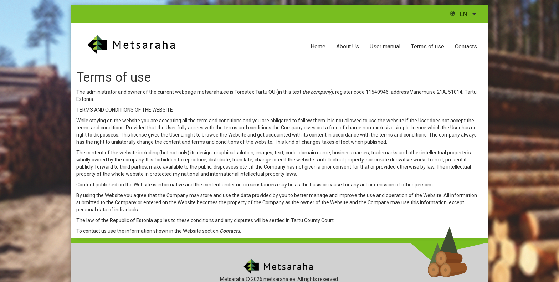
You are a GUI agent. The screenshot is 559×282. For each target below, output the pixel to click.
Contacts (466, 46)
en (459, 13)
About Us (347, 46)
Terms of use (427, 46)
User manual (385, 46)
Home (318, 46)
